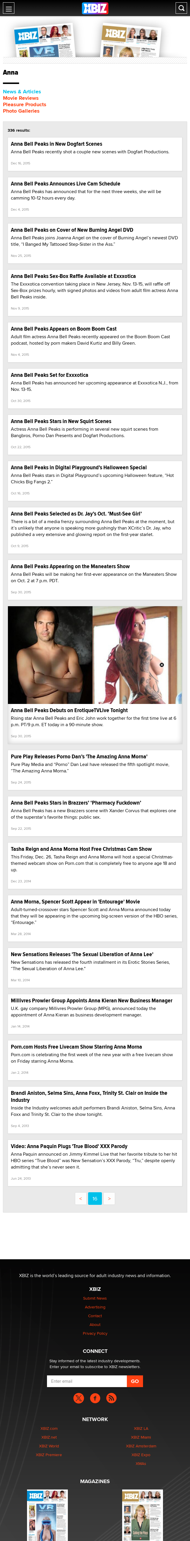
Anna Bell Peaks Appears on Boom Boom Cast (64, 328)
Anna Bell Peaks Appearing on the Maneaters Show (70, 566)
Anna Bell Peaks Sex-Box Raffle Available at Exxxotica (73, 276)
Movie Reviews (21, 98)
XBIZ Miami (141, 1437)
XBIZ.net (49, 1437)
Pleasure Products (24, 104)
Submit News (95, 1298)
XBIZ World (49, 1446)
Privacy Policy (95, 1333)
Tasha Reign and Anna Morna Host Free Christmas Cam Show (81, 849)
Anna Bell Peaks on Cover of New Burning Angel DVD (72, 230)
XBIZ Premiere (49, 1455)
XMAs (141, 1463)
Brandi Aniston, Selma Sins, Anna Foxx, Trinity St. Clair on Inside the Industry (89, 1096)
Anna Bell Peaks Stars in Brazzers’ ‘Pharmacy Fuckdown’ (76, 802)
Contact (95, 1316)
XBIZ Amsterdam (141, 1446)
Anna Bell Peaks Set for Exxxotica (49, 375)
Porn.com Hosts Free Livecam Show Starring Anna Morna (76, 1046)
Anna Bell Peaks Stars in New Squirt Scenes (61, 421)
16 (95, 1198)
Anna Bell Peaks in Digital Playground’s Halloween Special (79, 467)
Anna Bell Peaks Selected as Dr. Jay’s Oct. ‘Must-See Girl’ (76, 513)
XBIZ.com (49, 1428)
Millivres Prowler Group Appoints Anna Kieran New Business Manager (91, 1000)
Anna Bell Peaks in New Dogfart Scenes (56, 144)
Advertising (95, 1307)
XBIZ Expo (141, 1455)
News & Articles (22, 91)
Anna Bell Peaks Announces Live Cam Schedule (65, 183)
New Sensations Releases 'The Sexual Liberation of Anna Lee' (82, 954)
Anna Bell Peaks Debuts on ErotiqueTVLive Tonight (69, 710)
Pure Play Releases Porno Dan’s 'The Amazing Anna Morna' (79, 756)
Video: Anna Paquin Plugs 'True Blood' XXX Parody (69, 1146)
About (95, 1324)
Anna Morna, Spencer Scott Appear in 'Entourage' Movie (75, 901)
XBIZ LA (141, 1428)
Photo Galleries (21, 111)
